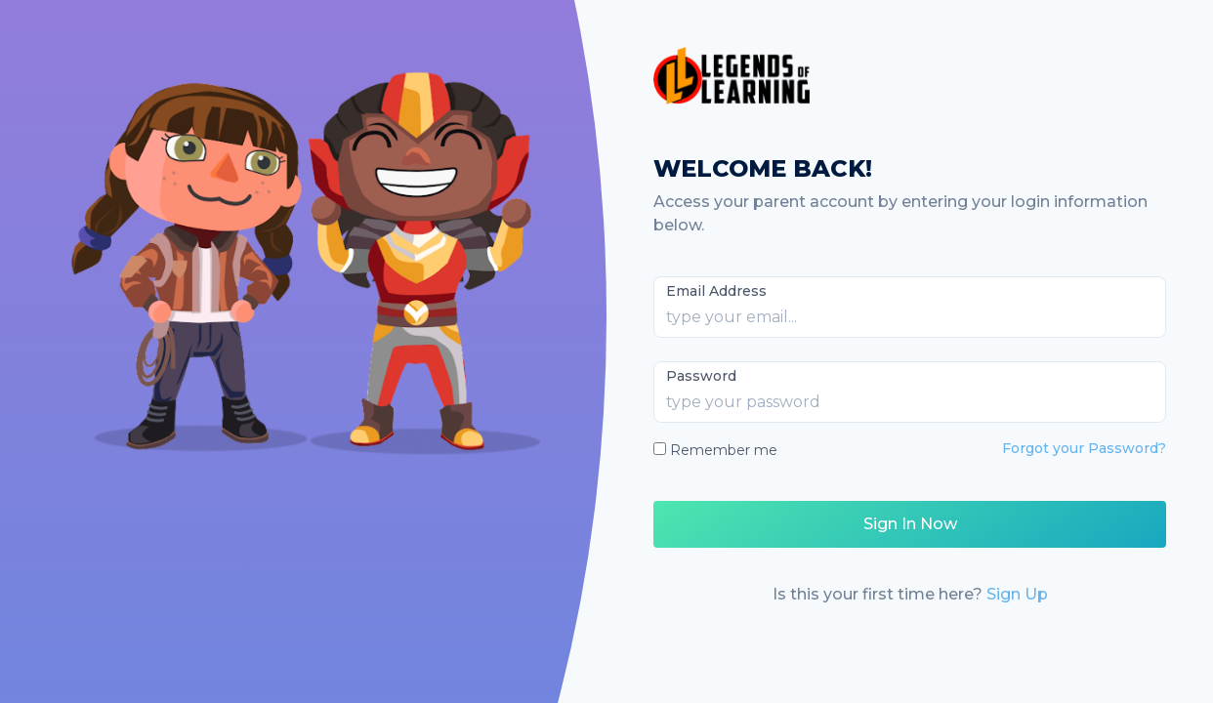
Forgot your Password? (1084, 448)
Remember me (723, 450)
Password (701, 376)
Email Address (716, 291)
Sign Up (1017, 594)
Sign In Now (910, 524)
